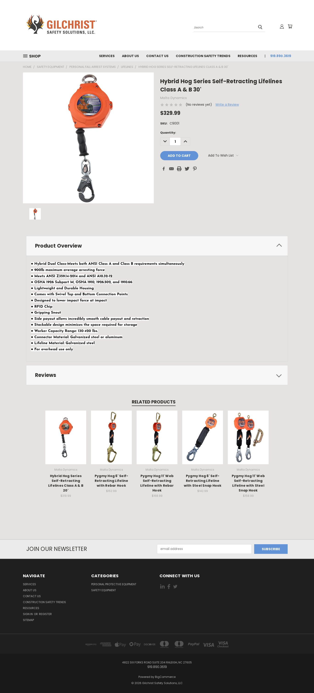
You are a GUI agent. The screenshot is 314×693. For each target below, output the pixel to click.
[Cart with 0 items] (290, 26)
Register (45, 614)
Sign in (28, 614)
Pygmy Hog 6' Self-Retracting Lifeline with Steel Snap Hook (203, 481)
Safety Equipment (103, 590)
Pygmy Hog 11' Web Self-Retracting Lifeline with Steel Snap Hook (248, 483)
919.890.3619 (280, 56)
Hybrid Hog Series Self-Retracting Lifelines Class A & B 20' (65, 483)
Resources (247, 56)
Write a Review (227, 104)
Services (107, 56)
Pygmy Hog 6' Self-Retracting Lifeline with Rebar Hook (111, 481)
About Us (130, 56)
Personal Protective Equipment (113, 584)
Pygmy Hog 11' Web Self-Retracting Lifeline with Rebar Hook (157, 483)
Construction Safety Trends (203, 56)
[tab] (157, 246)
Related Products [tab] (154, 402)
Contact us (157, 56)
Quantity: (168, 132)
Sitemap (28, 620)
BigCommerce (165, 677)
